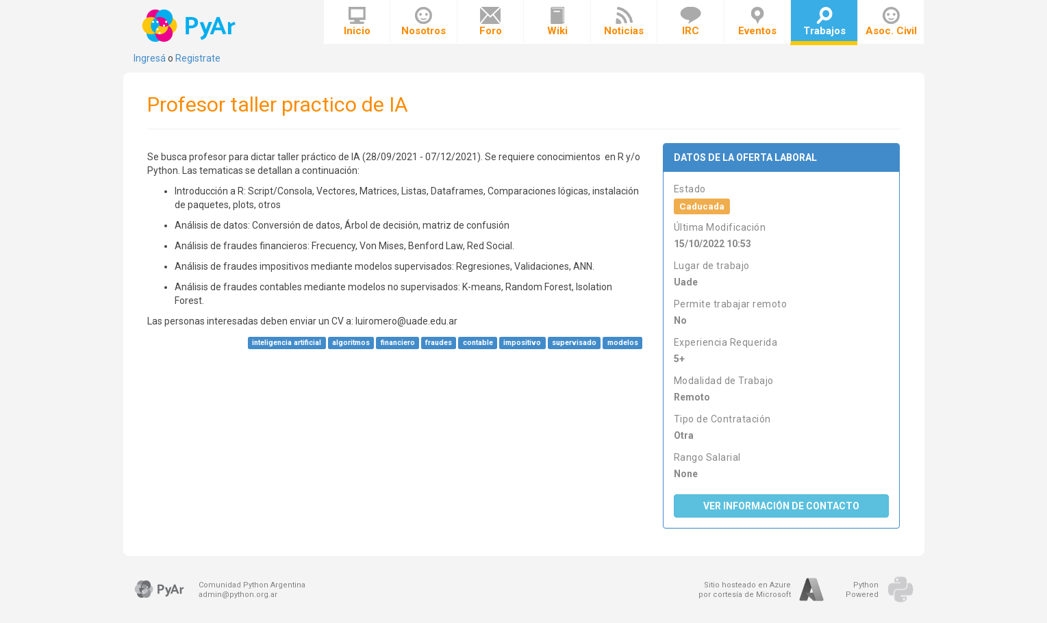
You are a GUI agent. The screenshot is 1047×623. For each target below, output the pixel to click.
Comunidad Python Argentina (252, 585)
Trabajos (824, 22)
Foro (490, 22)
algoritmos (351, 342)
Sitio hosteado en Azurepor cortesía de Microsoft (744, 590)
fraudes (438, 342)
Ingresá (150, 58)
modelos (622, 342)
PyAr (190, 25)
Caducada (701, 206)
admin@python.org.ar (238, 594)
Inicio (357, 22)
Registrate (197, 58)
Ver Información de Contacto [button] (781, 505)
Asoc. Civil (891, 22)
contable (478, 342)
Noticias (624, 22)
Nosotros (423, 22)
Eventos (757, 22)
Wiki (557, 22)
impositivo (522, 342)
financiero (398, 342)
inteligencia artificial (286, 342)
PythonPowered (862, 590)
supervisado (574, 342)
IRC (690, 22)
